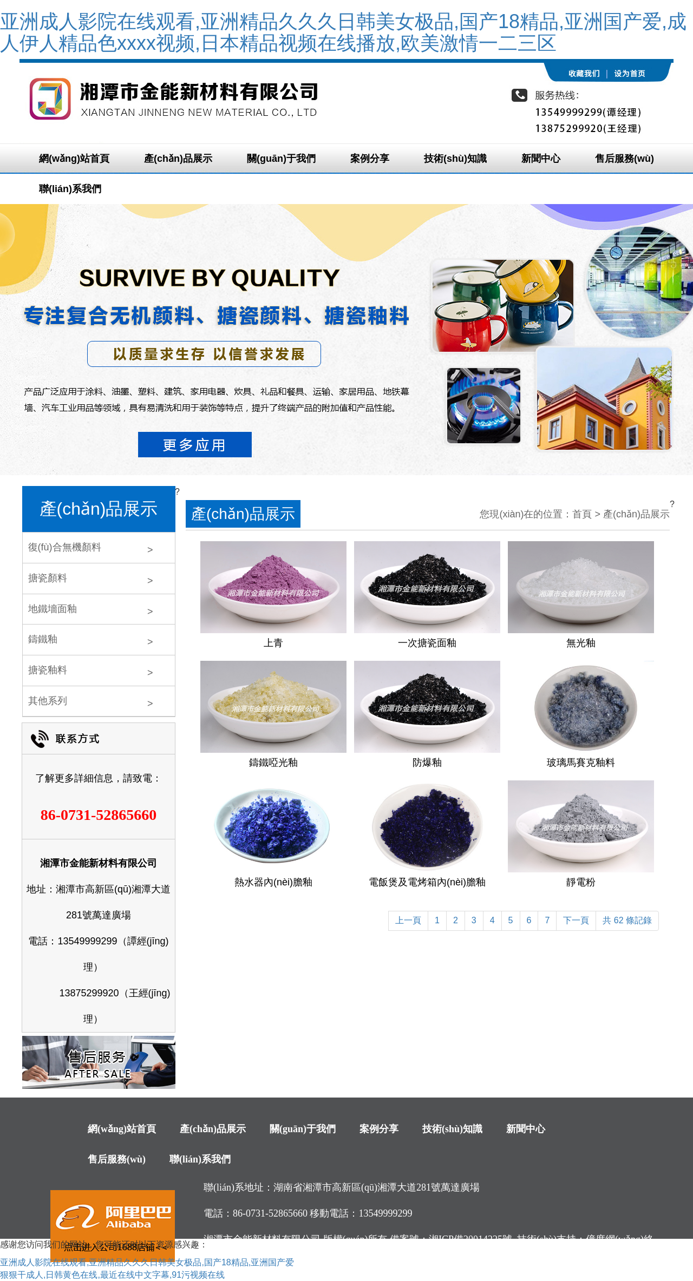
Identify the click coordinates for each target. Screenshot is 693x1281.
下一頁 (576, 920)
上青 (273, 643)
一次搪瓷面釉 (427, 643)
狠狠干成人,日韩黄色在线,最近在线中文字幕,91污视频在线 (112, 1274)
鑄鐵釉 (42, 639)
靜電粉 (581, 882)
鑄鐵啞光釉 (273, 762)
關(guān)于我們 (281, 158)
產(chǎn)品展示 (178, 158)
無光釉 (581, 643)
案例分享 (369, 158)
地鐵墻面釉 (52, 608)
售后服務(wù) (624, 158)
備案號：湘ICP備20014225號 (451, 1239)
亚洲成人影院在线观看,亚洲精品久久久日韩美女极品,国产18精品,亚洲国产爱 (147, 1262)
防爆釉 (427, 762)
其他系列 (47, 700)
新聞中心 (540, 158)
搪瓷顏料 (47, 578)
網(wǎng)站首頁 (74, 158)
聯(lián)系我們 (70, 188)
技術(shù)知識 (455, 158)
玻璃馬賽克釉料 (581, 762)
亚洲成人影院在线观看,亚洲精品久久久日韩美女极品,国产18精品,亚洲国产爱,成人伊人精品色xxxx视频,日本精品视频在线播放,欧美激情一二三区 (343, 32)
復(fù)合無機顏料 (64, 547)
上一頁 (408, 920)
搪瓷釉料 (47, 670)
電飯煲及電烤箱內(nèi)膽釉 (427, 882)
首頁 (582, 514)
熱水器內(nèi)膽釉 (273, 882)
